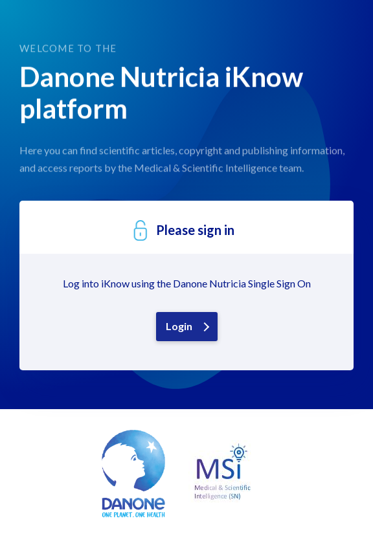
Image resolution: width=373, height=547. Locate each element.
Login (179, 326)
